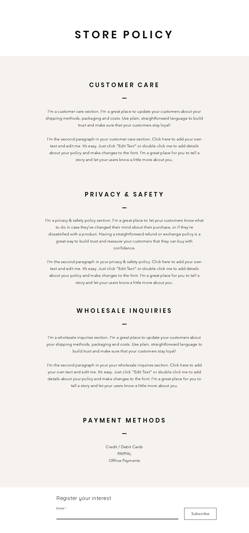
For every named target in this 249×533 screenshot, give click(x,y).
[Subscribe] (200, 514)
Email (60, 508)
